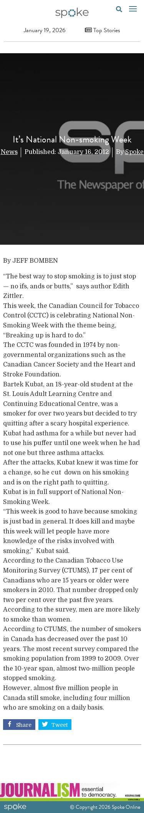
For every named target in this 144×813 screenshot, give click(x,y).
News (9, 152)
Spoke (134, 152)
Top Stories (102, 30)
